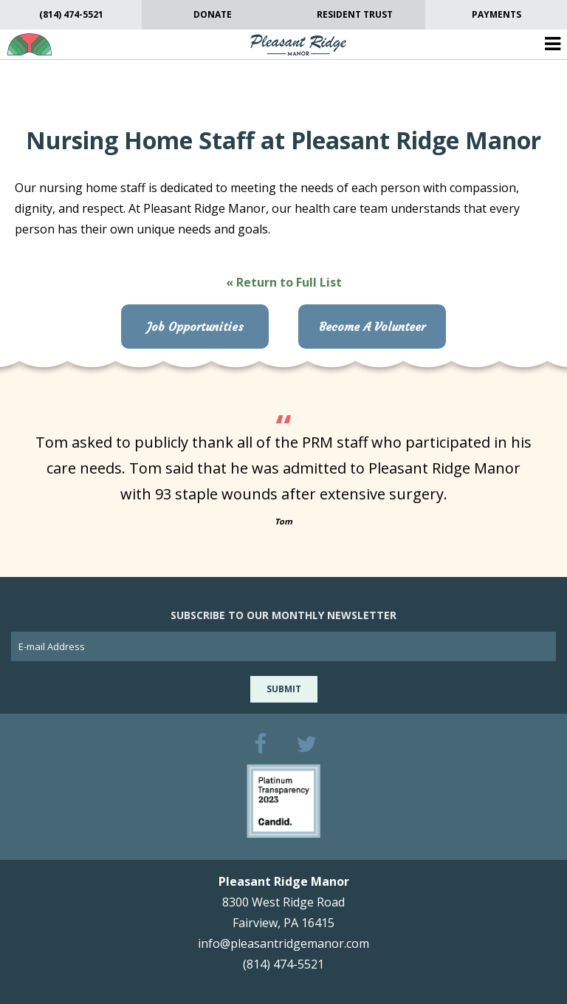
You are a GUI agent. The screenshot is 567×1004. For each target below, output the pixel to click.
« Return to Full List (284, 282)
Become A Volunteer (372, 326)
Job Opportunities (195, 326)
